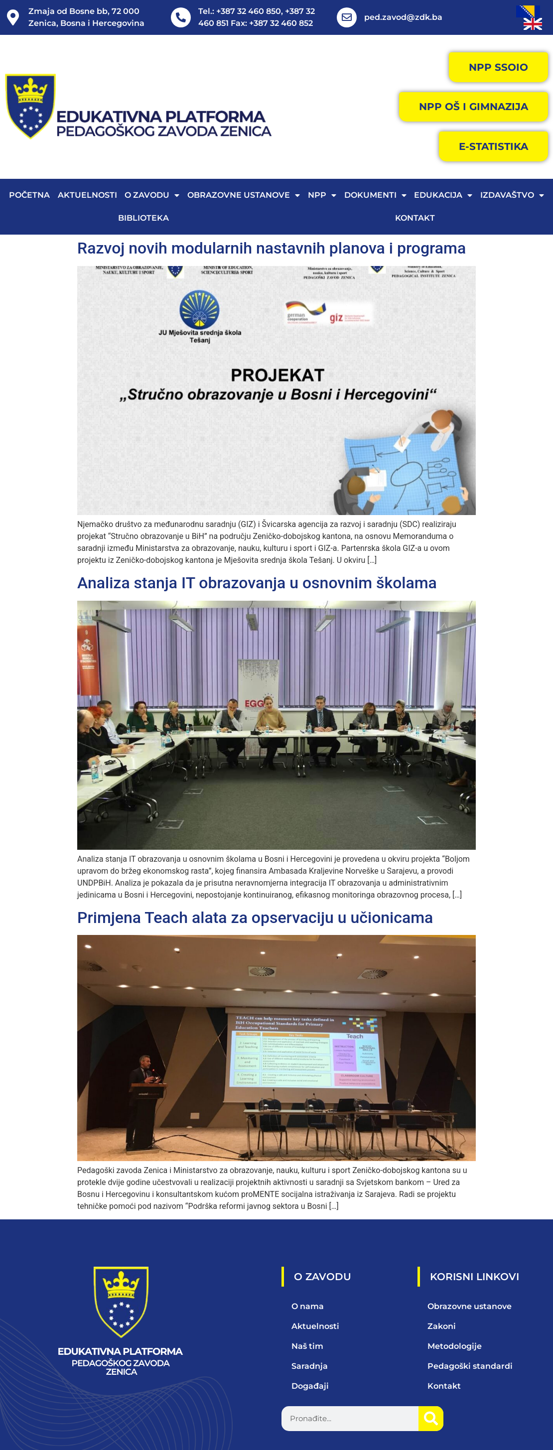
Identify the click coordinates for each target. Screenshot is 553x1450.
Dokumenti (375, 196)
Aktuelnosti (87, 195)
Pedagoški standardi (470, 1366)
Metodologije (454, 1346)
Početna (29, 195)
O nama (307, 1306)
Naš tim (307, 1346)
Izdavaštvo (512, 196)
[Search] (430, 1418)
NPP (322, 196)
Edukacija (443, 196)
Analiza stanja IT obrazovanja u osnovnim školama (257, 582)
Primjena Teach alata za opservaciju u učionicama (255, 917)
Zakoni (441, 1326)
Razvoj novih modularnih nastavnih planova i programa (271, 248)
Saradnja (309, 1366)
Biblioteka (143, 218)
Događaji (310, 1386)
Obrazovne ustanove (243, 196)
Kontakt (415, 218)
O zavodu (152, 196)
